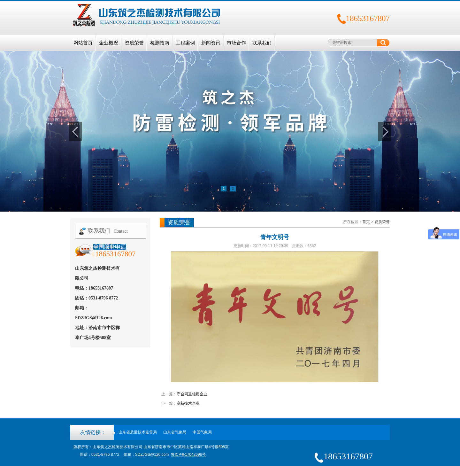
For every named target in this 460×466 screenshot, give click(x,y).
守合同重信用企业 (192, 394)
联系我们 (262, 42)
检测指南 (159, 42)
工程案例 (185, 42)
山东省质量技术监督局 (138, 432)
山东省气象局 (174, 432)
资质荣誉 (134, 42)
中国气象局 (202, 432)
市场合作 (236, 42)
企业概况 (108, 42)
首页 (366, 222)
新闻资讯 (210, 42)
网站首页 (83, 42)
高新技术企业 (188, 403)
